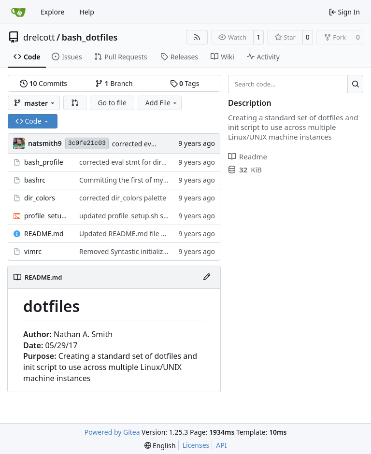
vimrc (33, 251)
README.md (44, 233)
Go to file (112, 102)
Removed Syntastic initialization (129, 251)
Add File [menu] (161, 102)
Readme (247, 156)
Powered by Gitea (112, 432)
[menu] (160, 445)
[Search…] (355, 84)
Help (86, 11)
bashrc (34, 179)
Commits (43, 83)
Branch (114, 83)
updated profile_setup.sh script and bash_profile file (161, 215)
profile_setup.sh (47, 215)
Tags (185, 83)
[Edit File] (206, 277)
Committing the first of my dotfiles (133, 179)
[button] (74, 103)
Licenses (196, 445)
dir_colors (39, 197)
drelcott (39, 37)
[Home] (18, 12)
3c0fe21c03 (87, 143)
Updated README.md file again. (130, 233)
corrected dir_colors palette (122, 197)
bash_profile (43, 162)
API (221, 445)
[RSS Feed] (197, 37)
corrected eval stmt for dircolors (130, 162)
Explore (52, 11)
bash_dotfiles (90, 37)
